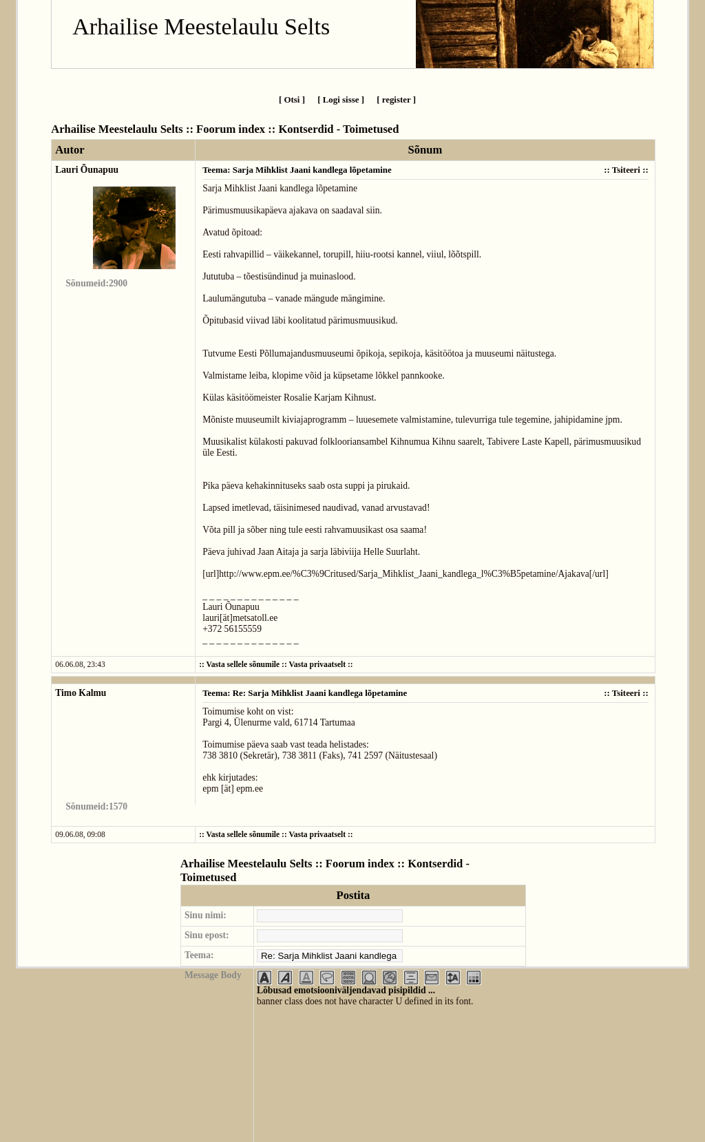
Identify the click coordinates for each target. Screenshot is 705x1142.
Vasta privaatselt (317, 664)
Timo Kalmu (80, 693)
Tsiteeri (626, 170)
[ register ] (396, 99)
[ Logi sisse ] (340, 99)
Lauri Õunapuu (86, 170)
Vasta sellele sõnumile (243, 664)
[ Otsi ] (292, 99)
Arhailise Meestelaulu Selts (201, 26)
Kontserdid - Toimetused (338, 129)
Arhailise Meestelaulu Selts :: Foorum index (158, 129)
